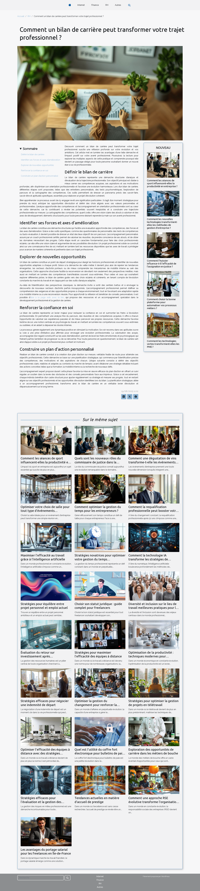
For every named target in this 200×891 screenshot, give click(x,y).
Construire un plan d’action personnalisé (39, 176)
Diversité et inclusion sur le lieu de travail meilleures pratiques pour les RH (153, 607)
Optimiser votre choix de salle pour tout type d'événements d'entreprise (45, 510)
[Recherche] (40, 877)
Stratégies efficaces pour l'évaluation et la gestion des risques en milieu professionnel (42, 801)
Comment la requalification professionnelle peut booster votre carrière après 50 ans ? (153, 510)
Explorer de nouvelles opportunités (37, 165)
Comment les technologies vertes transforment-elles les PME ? (163, 344)
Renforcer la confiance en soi (34, 170)
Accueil (20, 16)
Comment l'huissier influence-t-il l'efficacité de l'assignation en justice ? (161, 263)
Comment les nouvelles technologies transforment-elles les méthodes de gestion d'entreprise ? (162, 223)
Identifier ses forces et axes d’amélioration (40, 160)
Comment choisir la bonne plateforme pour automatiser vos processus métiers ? (162, 303)
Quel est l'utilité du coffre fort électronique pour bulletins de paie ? (99, 753)
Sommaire (30, 149)
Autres (118, 5)
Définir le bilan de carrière (32, 154)
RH (106, 5)
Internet (81, 5)
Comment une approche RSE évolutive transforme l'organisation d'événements (153, 801)
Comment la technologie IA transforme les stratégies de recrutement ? (148, 559)
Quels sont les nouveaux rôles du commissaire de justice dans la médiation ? (98, 462)
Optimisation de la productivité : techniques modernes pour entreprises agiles (150, 656)
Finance (95, 5)
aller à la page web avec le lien (47, 297)
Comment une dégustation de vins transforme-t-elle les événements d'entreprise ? (152, 462)
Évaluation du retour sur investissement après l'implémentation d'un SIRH (40, 656)
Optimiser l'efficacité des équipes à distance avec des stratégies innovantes (45, 753)
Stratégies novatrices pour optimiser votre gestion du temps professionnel (100, 559)
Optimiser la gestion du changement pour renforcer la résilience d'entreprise (96, 704)
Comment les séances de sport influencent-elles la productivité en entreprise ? (162, 183)
